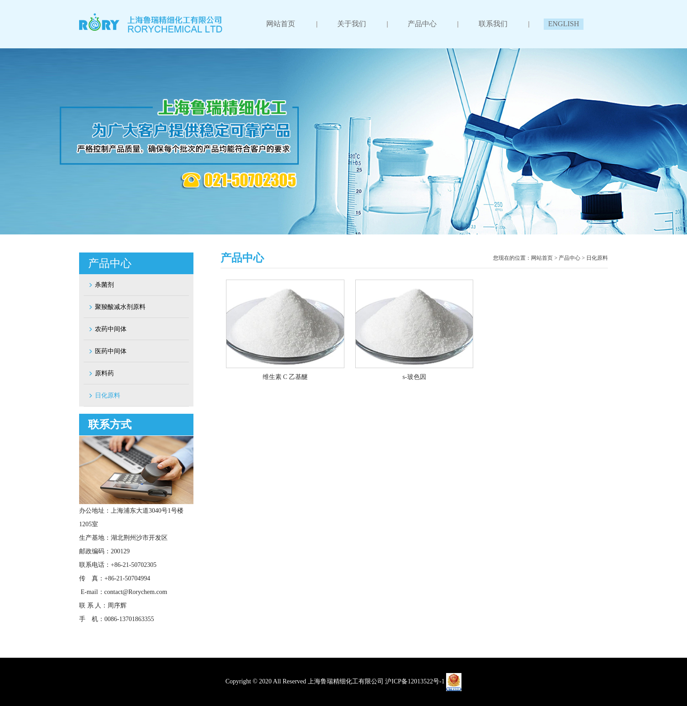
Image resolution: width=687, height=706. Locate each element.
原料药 (101, 373)
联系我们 (492, 24)
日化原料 (104, 395)
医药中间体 (107, 351)
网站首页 (280, 24)
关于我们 (351, 24)
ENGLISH (563, 24)
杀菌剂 (101, 284)
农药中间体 (107, 329)
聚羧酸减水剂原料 (117, 307)
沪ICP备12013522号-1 (414, 681)
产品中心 (422, 24)
